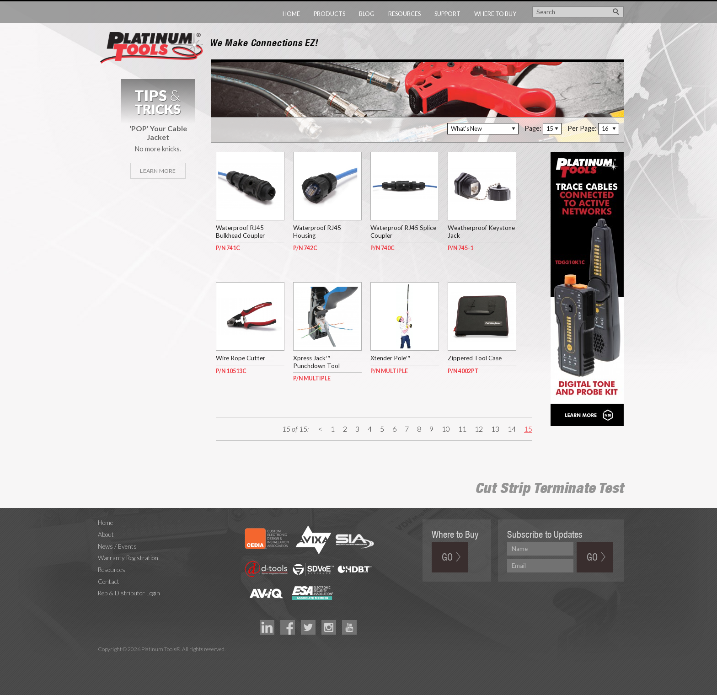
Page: (532, 128)
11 (462, 428)
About (106, 534)
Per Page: (582, 128)
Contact (108, 581)
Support (447, 13)
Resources (404, 13)
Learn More (158, 170)
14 (512, 428)
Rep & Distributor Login (129, 593)
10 (446, 428)
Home (291, 13)
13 (495, 428)
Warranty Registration (128, 557)
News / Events (117, 546)
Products (329, 13)
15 (528, 428)
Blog (367, 13)
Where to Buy (495, 13)
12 (479, 428)
